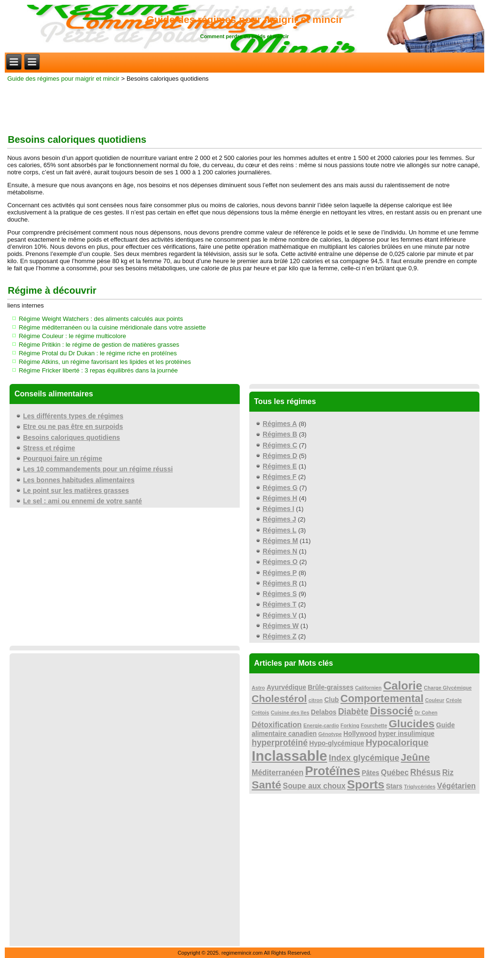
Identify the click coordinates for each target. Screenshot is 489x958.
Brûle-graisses (330, 687)
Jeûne (415, 757)
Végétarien (456, 786)
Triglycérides (420, 786)
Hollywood (360, 733)
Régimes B (280, 434)
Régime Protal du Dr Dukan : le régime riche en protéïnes (98, 353)
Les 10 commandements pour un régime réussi (98, 469)
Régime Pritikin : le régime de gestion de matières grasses (99, 344)
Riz (448, 772)
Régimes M (280, 540)
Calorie (402, 685)
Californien (368, 688)
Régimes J (279, 519)
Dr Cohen (426, 712)
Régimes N (280, 551)
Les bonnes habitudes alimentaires (78, 480)
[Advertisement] (244, 106)
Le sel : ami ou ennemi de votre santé (82, 501)
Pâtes (371, 773)
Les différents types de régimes (73, 416)
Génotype (330, 734)
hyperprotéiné (280, 742)
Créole (454, 700)
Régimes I (278, 508)
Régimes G (280, 487)
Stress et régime (49, 448)
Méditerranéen (277, 772)
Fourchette (374, 725)
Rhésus (425, 772)
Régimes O (280, 561)
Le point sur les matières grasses (76, 490)
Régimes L (280, 530)
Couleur (434, 700)
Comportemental (382, 698)
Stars (394, 786)
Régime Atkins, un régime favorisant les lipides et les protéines (105, 361)
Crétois (260, 712)
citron (315, 700)
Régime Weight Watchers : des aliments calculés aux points (101, 318)
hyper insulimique (406, 733)
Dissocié (391, 711)
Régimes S (280, 593)
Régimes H (280, 498)
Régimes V (280, 615)
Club (331, 699)
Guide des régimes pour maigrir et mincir (245, 19)
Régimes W (280, 625)
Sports (365, 784)
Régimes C (280, 445)
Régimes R (280, 583)
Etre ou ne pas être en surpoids (73, 426)
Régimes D (280, 455)
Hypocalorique (397, 742)
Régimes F (280, 476)
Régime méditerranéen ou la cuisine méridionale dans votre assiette (112, 327)
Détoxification (277, 725)
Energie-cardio (321, 725)
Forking (349, 725)
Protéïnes (333, 770)
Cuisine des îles (290, 712)
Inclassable (289, 756)
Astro (258, 688)
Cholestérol (279, 698)
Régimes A (280, 423)
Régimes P (280, 572)
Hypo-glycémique (336, 743)
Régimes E (280, 466)
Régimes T (280, 604)
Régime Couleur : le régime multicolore (72, 336)
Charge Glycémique (448, 688)
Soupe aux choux (314, 786)
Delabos (324, 712)
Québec (395, 772)
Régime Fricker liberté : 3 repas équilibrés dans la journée (98, 370)
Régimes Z (280, 636)
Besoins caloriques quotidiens (71, 437)
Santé (266, 784)
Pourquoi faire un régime (62, 458)
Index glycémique (364, 758)
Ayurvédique (286, 687)
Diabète (353, 711)
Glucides (412, 723)
